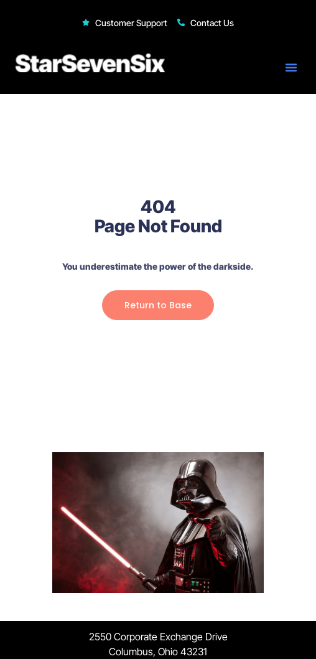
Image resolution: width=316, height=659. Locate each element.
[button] (291, 67)
